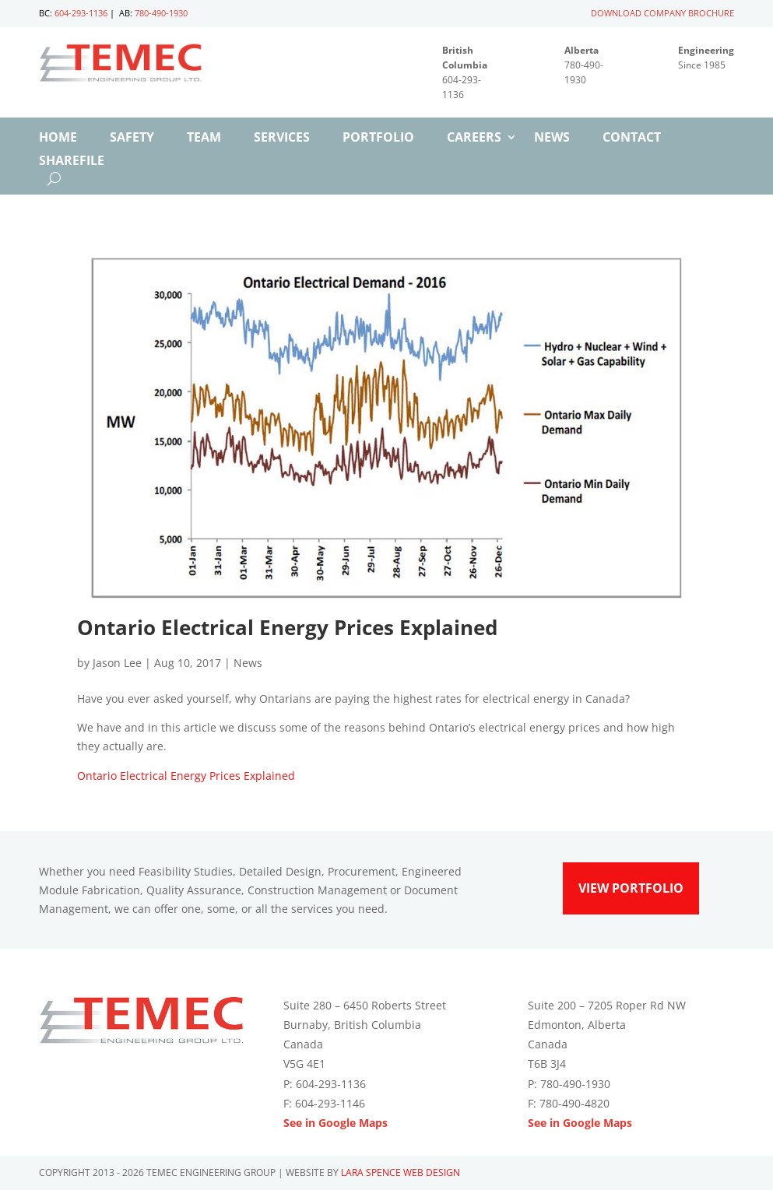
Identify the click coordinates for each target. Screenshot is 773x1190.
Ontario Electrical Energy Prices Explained (186, 775)
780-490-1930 (161, 13)
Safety (132, 139)
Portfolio (378, 139)
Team (204, 139)
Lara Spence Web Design (400, 1172)
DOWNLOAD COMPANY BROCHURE (662, 13)
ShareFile (71, 162)
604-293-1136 (80, 13)
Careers (474, 139)
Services (282, 139)
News (552, 139)
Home (58, 139)
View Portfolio (630, 888)
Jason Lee (117, 662)
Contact (632, 139)
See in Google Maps (335, 1122)
